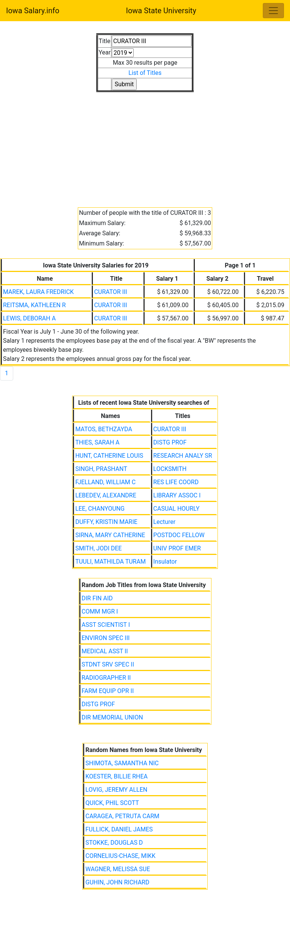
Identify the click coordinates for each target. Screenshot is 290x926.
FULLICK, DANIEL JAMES (119, 829)
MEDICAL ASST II (105, 651)
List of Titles (145, 72)
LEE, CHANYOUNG (100, 508)
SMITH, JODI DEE (98, 548)
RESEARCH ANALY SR (182, 455)
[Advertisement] (145, 145)
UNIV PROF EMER (177, 548)
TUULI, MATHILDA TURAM (110, 561)
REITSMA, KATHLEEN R (34, 305)
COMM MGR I (100, 611)
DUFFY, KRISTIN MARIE (106, 521)
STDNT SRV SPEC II (108, 664)
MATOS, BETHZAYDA (103, 429)
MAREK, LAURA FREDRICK (38, 291)
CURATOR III (110, 291)
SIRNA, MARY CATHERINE (110, 535)
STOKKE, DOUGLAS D (114, 842)
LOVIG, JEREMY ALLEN (116, 789)
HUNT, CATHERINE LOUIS (109, 455)
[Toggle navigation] (273, 10)
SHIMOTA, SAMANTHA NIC (122, 763)
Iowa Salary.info (32, 10)
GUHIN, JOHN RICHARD (117, 882)
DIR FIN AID (97, 598)
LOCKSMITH (170, 468)
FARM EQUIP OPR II (108, 690)
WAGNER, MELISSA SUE (117, 869)
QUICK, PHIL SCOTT (112, 802)
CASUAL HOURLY (176, 508)
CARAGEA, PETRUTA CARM (122, 816)
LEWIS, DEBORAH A (29, 318)
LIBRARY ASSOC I (177, 495)
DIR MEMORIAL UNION (112, 717)
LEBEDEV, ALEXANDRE (105, 495)
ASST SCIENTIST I (106, 624)
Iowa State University (161, 10)
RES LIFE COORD (176, 482)
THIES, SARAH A (97, 442)
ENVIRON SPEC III (106, 638)
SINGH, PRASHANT (101, 468)
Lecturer (164, 521)
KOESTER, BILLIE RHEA (116, 776)
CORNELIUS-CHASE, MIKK (120, 855)
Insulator (165, 561)
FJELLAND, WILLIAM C (105, 482)
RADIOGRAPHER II (106, 677)
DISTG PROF (170, 442)
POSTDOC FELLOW (179, 535)
